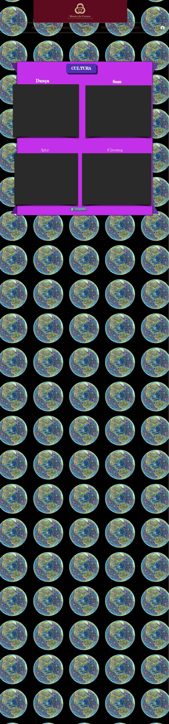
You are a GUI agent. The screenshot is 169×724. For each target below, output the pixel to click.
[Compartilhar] (78, 209)
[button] (81, 68)
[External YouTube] (46, 110)
